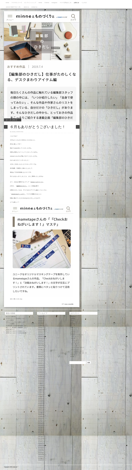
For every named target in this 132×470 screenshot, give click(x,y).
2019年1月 (41, 398)
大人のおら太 (75, 349)
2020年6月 (41, 371)
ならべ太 (72, 333)
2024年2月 (41, 325)
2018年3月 (41, 416)
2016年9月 (41, 447)
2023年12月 (41, 329)
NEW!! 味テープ (10, 329)
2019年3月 (41, 394)
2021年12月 (41, 349)
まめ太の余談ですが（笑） (13, 7)
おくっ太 (8, 120)
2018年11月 (41, 402)
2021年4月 (41, 360)
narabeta (72, 318)
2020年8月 (41, 367)
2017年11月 (41, 423)
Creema (46, 2)
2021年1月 (41, 362)
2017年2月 (41, 438)
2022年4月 (41, 344)
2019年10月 (41, 382)
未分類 (72, 356)
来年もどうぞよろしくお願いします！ (16, 322)
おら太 (73, 338)
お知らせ (76, 2)
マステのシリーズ (16, 2)
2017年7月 (41, 429)
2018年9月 (41, 405)
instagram (54, 2)
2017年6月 (41, 431)
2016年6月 (41, 452)
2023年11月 (41, 331)
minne (40, 2)
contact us (34, 7)
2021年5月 (41, 358)
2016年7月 (41, 451)
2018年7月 (41, 409)
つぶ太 (73, 342)
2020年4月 (41, 373)
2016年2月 (41, 460)
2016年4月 (41, 456)
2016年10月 (41, 445)
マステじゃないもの (76, 347)
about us (26, 7)
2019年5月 (41, 391)
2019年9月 (41, 383)
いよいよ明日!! (10, 320)
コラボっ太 (74, 340)
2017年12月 (41, 422)
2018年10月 (41, 403)
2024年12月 (41, 320)
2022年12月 (41, 336)
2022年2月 (41, 347)
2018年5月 (41, 413)
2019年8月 (41, 385)
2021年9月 (41, 353)
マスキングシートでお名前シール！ (15, 318)
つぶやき (84, 2)
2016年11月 (41, 443)
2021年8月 (41, 354)
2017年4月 (41, 434)
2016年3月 (41, 458)
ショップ (72, 329)
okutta (72, 320)
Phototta (72, 324)
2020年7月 (41, 369)
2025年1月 (41, 318)
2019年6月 (41, 389)
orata (71, 322)
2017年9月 (41, 427)
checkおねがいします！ (18, 194)
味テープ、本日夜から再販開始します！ (17, 327)
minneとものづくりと (37, 182)
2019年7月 (41, 387)
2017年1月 (41, 440)
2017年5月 (41, 432)
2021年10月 (41, 351)
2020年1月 (41, 376)
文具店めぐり (74, 354)
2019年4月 (41, 393)
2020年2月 (41, 374)
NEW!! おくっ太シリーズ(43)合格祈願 (16, 333)
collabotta (72, 316)
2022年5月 (41, 342)
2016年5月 (41, 454)
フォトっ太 (74, 345)
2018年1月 (41, 420)
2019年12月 (41, 378)
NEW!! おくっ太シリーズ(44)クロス (15, 331)
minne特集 (70, 304)
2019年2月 (41, 396)
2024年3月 (41, 324)
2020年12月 (41, 364)
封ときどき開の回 (11, 316)
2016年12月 (41, 442)
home (7, 2)
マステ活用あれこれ (65, 2)
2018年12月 (41, 400)
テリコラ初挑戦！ (11, 324)
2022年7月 (41, 340)
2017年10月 (41, 425)
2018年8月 (41, 407)
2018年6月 (41, 411)
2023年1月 (41, 334)
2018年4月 (41, 414)
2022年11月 (41, 338)
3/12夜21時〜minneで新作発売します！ (16, 325)
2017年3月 (41, 436)
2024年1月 (41, 327)
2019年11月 (41, 380)
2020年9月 (41, 365)
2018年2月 (41, 418)
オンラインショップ (30, 2)
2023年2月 (41, 333)
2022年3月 (41, 345)
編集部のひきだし (21, 186)
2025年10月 (41, 316)
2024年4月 (41, 322)
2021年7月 (41, 356)
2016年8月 (41, 449)
